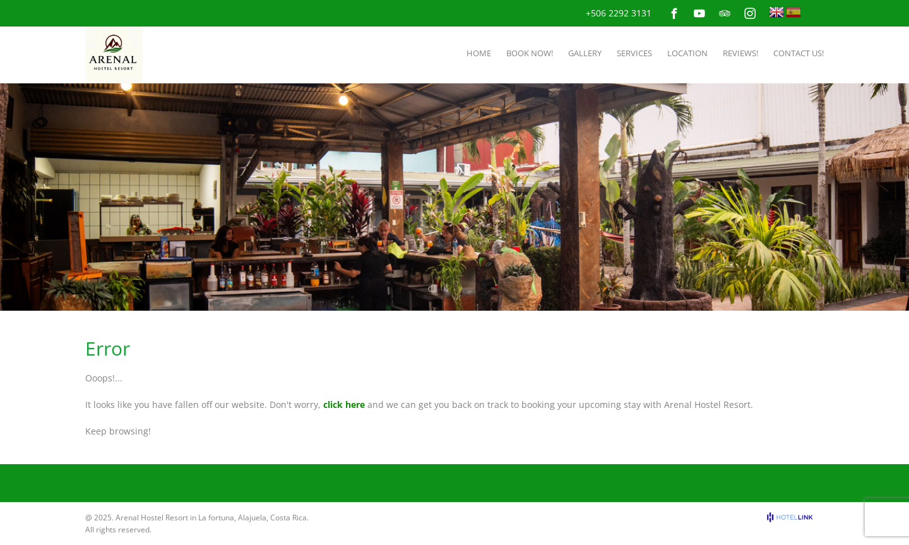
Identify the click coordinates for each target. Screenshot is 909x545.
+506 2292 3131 (618, 13)
